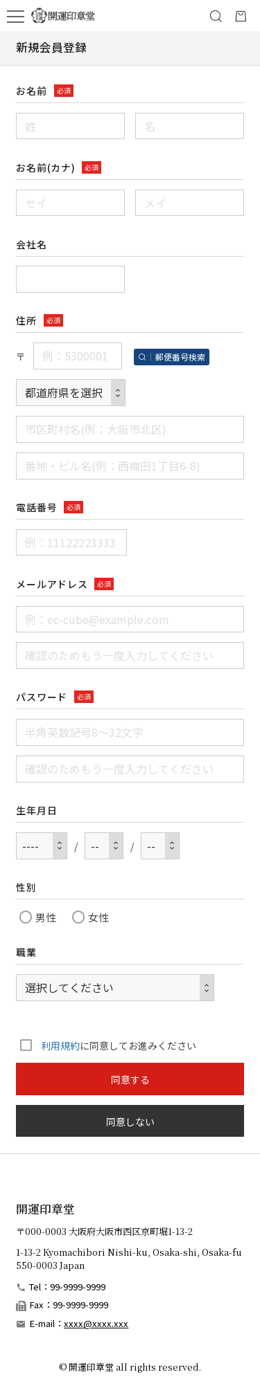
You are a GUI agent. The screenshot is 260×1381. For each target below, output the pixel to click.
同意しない (130, 1121)
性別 (26, 887)
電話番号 (36, 507)
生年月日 (36, 810)
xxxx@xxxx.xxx (96, 1323)
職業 (26, 952)
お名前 (31, 91)
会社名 (31, 244)
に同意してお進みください (106, 1044)
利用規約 (60, 1045)
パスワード (41, 697)
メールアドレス (51, 584)
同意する (130, 1079)
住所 (26, 320)
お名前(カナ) (45, 167)
